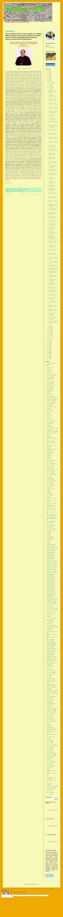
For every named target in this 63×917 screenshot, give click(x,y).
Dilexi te (48, 450)
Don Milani (49, 468)
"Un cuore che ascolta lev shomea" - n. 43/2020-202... (53, 108)
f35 (47, 490)
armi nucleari (49, 395)
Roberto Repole (50, 719)
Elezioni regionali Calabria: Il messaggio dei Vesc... (52, 233)
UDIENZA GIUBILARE (51, 773)
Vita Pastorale (23, 68)
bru (47, 413)
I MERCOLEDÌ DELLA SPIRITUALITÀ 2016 (51, 567)
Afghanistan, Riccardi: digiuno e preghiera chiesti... (52, 92)
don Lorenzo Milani (50, 463)
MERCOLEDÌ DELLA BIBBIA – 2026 (51, 646)
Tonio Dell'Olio (50, 765)
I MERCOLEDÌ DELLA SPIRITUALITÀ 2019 (51, 572)
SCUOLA (49, 727)
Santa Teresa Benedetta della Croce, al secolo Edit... (52, 242)
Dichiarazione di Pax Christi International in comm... (53, 276)
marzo (49, 333)
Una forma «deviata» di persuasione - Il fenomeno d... (52, 298)
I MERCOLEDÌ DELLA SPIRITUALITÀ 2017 (51, 569)
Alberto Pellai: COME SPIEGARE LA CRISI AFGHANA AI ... (53, 126)
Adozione (48, 370)
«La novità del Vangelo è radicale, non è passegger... (52, 280)
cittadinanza (49, 429)
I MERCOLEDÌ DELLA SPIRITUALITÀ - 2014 (51, 561)
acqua (48, 369)
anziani (48, 391)
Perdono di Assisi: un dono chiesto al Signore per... (52, 318)
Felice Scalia (49, 495)
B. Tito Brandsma (50, 403)
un (47, 776)
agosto (49, 89)
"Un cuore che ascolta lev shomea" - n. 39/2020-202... (53, 322)
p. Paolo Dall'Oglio (50, 687)
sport (48, 759)
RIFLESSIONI (49, 718)
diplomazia (49, 453)
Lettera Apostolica (50, 625)
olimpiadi (48, 675)
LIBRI (48, 628)
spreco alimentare (50, 761)
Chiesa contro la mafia (51, 428)
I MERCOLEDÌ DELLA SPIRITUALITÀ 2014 (51, 564)
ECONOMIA (49, 479)
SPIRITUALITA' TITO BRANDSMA (51, 757)
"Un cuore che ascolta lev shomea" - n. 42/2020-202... (53, 142)
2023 (48, 76)
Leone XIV (49, 622)
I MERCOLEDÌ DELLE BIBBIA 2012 (51, 577)
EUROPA (48, 487)
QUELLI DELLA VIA (50, 47)
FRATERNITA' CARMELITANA (50, 506)
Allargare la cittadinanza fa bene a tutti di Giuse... (52, 170)
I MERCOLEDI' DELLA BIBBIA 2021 (51, 593)
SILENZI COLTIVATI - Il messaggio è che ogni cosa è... (52, 112)
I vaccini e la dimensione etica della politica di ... (52, 209)
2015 (48, 348)
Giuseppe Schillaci (50, 530)
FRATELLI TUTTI (50, 503)
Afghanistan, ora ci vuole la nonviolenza (52, 116)
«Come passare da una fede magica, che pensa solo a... (53, 306)
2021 (48, 80)
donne (48, 476)
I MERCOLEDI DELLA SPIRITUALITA (51, 545)
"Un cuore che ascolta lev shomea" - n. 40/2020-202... (53, 258)
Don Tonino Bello (50, 474)
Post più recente (9, 194)
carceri (48, 417)
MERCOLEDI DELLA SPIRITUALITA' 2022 (51, 649)
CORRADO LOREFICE (51, 442)
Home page (23, 194)
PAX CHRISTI (49, 699)
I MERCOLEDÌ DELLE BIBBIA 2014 (51, 583)
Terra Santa (49, 764)
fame (48, 491)
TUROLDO (49, 767)
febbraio (49, 335)
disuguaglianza (49, 460)
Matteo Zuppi (49, 639)
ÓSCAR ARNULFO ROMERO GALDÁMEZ (51, 685)
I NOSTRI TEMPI (21, 190)
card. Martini (49, 419)
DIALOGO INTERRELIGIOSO (50, 449)
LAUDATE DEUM (50, 613)
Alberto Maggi (49, 373)
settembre (50, 87)
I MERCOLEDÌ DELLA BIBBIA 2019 (51, 553)
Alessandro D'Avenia (51, 375)
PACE (48, 688)
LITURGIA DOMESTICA (52, 631)
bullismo (48, 414)
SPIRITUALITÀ (50, 753)
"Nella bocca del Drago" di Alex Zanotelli (52, 288)
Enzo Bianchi (49, 485)
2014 (48, 350)
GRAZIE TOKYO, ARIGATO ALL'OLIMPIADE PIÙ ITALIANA (52, 237)
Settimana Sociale (50, 736)
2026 (48, 70)
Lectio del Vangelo (50, 617)
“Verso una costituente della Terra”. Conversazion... (52, 314)
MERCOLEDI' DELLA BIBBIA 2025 (51, 654)
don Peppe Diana (50, 471)
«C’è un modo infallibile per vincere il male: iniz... (52, 100)
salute (48, 724)
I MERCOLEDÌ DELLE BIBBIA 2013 (51, 580)
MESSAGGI (49, 661)
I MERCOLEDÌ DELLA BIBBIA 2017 (51, 550)
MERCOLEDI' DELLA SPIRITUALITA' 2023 (51, 657)
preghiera (48, 707)
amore (48, 380)
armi (48, 393)
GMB (48, 533)
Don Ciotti (49, 461)
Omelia (48, 676)
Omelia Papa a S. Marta (51, 681)
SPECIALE (49, 750)
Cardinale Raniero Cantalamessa (50, 423)
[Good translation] (3, 894)
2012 (48, 354)
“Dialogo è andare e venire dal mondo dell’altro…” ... (51, 154)
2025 (48, 72)
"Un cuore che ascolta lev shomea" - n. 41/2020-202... (53, 201)
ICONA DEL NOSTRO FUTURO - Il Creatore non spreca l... (53, 205)
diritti (48, 455)
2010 (48, 358)
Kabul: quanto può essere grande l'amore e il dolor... (52, 158)
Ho (47, 541)
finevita (48, 496)
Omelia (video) (49, 678)
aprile (49, 331)
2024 (48, 74)
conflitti (48, 435)
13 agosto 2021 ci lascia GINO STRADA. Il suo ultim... (52, 214)
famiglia (48, 493)
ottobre (49, 85)
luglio (49, 325)
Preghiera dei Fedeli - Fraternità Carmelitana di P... (52, 104)
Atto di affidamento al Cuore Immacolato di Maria (52, 400)
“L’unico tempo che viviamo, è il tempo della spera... (52, 246)
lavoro (48, 616)
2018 (48, 343)
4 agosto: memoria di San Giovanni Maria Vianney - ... (53, 284)
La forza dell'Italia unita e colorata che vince (53, 266)
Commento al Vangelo (51, 431)
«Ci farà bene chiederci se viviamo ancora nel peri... (52, 174)
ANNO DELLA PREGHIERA (50, 390)
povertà (48, 705)
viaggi (48, 784)
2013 (48, 352)
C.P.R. (48, 416)
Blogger (36, 884)
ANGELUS (49, 383)
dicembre (50, 81)
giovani (48, 523)
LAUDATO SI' (49, 614)
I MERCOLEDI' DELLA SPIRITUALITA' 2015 (51, 599)
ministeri (48, 667)
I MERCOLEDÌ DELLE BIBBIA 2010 (51, 575)
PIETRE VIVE (24, 9)
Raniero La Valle (50, 713)
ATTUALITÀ (11, 190)
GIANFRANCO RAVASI (51, 509)
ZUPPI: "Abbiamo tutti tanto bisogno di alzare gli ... (52, 150)
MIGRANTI (49, 665)
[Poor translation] (7, 894)
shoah (48, 738)
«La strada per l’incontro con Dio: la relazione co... (52, 134)
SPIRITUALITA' (50, 755)
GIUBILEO (49, 527)
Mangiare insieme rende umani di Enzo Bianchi (53, 269)
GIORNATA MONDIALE (52, 512)
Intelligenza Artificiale (51, 608)
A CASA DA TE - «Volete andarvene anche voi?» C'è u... (52, 146)
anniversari (49, 387)
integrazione (49, 606)
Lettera (48, 623)
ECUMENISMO (50, 480)
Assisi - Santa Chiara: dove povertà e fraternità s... (52, 229)
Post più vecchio (38, 194)
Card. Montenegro (50, 420)
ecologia (48, 477)
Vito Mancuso (49, 792)
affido (48, 372)
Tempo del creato (50, 762)
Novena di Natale (50, 673)
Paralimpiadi (49, 698)
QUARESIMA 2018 (50, 711)
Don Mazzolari (49, 466)
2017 (48, 345)
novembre (50, 83)
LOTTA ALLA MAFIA (51, 634)
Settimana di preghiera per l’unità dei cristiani (52, 729)
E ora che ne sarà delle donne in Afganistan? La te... (52, 162)
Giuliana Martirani (50, 528)
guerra (48, 539)
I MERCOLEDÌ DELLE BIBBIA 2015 (51, 585)
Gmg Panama (49, 536)
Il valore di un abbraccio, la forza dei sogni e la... (52, 302)
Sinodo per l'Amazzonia (51, 745)
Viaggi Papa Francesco (51, 786)
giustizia (48, 531)
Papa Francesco (50, 696)
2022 (48, 78)
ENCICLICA (49, 483)
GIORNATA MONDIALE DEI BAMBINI (52, 515)
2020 (48, 339)
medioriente (49, 641)
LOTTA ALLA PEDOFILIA (52, 637)
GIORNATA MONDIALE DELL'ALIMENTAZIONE (52, 518)
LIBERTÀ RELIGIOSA (51, 626)
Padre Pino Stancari (50, 691)
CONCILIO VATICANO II (52, 433)
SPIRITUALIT (49, 752)
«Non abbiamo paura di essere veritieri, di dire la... (52, 122)
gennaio (49, 337)
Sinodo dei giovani (50, 744)
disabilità (48, 457)
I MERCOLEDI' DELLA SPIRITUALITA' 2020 (51, 601)
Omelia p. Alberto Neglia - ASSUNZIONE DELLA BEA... (52, 166)
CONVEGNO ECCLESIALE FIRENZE (51, 438)
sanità (48, 725)
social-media (49, 747)
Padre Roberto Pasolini (51, 693)
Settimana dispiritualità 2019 (52, 734)
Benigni (48, 408)
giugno (49, 327)
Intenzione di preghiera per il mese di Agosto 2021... (52, 291)
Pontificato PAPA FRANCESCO (50, 703)
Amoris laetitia (49, 381)
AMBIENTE (49, 378)
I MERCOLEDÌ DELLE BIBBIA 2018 (51, 591)
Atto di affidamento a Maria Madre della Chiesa (52, 397)
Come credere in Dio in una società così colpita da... (52, 182)
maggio (49, 329)
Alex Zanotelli (49, 377)
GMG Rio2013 (49, 538)
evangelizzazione (50, 488)
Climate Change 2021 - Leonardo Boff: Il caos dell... (52, 218)
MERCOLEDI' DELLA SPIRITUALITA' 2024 (51, 659)
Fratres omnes (49, 507)
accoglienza (49, 367)
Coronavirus (49, 441)
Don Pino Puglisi (50, 472)
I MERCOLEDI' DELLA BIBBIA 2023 (51, 596)
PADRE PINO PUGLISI (51, 690)
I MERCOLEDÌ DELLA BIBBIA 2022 (51, 558)
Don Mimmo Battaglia (51, 469)
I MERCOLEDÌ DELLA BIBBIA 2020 (51, 556)
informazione (49, 605)
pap (47, 694)
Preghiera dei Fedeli (50, 708)
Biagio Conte (49, 411)
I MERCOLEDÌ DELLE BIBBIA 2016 (51, 588)
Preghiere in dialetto (50, 710)
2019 (48, 341)
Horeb (48, 542)
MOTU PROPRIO (50, 670)
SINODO (48, 739)
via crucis (48, 782)
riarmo (48, 716)
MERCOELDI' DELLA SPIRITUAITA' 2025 (51, 643)
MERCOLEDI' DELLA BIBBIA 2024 (51, 651)
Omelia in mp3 (49, 680)
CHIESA (15, 190)
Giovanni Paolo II (50, 525)
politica (48, 701)
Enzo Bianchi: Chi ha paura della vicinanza (52, 119)
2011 (48, 356)
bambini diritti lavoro (51, 406)
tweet (48, 769)
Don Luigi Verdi (50, 465)
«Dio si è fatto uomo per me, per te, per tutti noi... (52, 250)
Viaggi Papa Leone (50, 787)
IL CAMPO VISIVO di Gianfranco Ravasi (52, 295)
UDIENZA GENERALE (51, 770)
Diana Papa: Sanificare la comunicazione (52, 221)
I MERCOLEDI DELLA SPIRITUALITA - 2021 (51, 548)
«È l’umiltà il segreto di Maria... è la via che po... (52, 193)
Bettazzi (48, 409)
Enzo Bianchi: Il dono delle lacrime (52, 186)
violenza (48, 790)
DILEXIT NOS (50, 452)
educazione (49, 482)
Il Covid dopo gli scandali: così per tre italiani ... (52, 96)
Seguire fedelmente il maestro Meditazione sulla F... (52, 272)
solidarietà (49, 748)
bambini (48, 405)
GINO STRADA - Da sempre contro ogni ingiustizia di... (52, 189)
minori (48, 669)
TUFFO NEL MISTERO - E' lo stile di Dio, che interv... (52, 262)
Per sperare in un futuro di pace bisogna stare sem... (52, 130)
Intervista (48, 611)
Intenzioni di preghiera (51, 609)
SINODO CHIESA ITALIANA (50, 742)
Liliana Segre (49, 630)
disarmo (48, 458)
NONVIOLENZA (50, 672)
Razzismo (48, 715)
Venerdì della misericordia (52, 780)
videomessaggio (50, 789)
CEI (47, 425)
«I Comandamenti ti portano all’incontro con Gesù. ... (52, 225)
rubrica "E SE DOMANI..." (52, 721)
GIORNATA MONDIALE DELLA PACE (52, 522)
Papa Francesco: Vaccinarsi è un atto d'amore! (52, 178)
